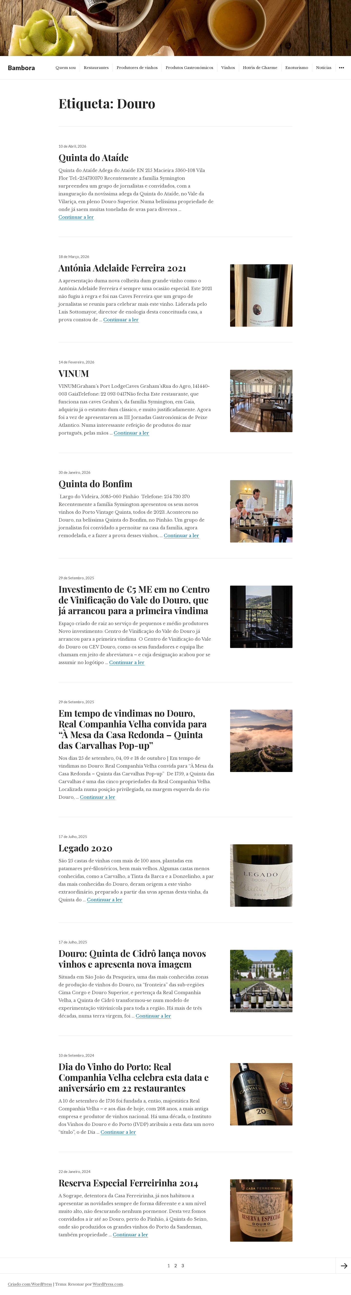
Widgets (341, 71)
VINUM (73, 373)
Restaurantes (96, 67)
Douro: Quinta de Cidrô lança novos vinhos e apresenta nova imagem (132, 958)
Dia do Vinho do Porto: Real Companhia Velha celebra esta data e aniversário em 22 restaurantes (133, 1077)
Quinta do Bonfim (95, 483)
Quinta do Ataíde (93, 157)
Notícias (324, 67)
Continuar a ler (76, 217)
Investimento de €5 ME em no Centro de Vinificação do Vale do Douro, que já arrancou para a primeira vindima (134, 599)
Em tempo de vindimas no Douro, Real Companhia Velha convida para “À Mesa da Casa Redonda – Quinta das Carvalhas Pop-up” (132, 729)
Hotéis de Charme (260, 67)
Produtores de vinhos (137, 67)
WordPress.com (108, 1284)
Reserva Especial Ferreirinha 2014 (129, 1183)
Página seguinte (343, 1265)
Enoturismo (296, 67)
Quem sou (66, 67)
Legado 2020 (85, 848)
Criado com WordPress (30, 1284)
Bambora (21, 68)
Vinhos (228, 67)
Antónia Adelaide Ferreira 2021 (122, 268)
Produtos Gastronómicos (189, 67)
